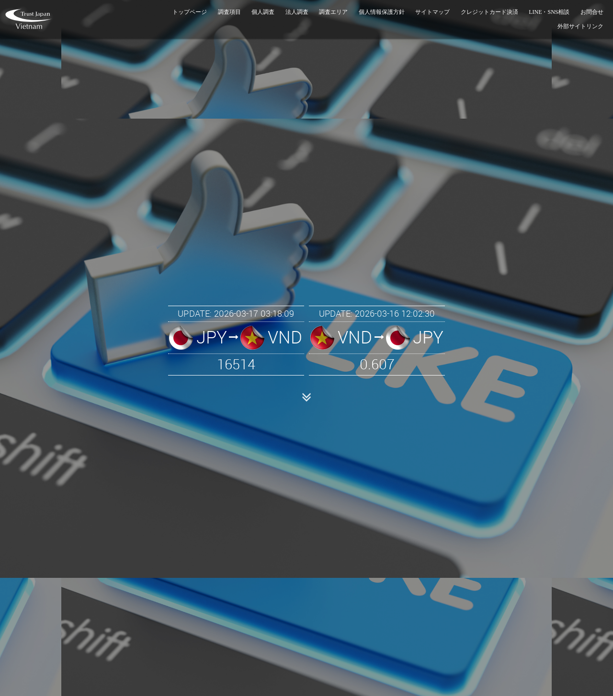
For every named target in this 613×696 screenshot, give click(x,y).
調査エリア (333, 12)
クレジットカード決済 (489, 12)
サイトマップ (432, 12)
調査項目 (229, 12)
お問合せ (591, 12)
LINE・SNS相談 (549, 12)
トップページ (189, 12)
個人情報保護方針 (382, 12)
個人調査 (262, 12)
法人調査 (296, 12)
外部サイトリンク (580, 26)
